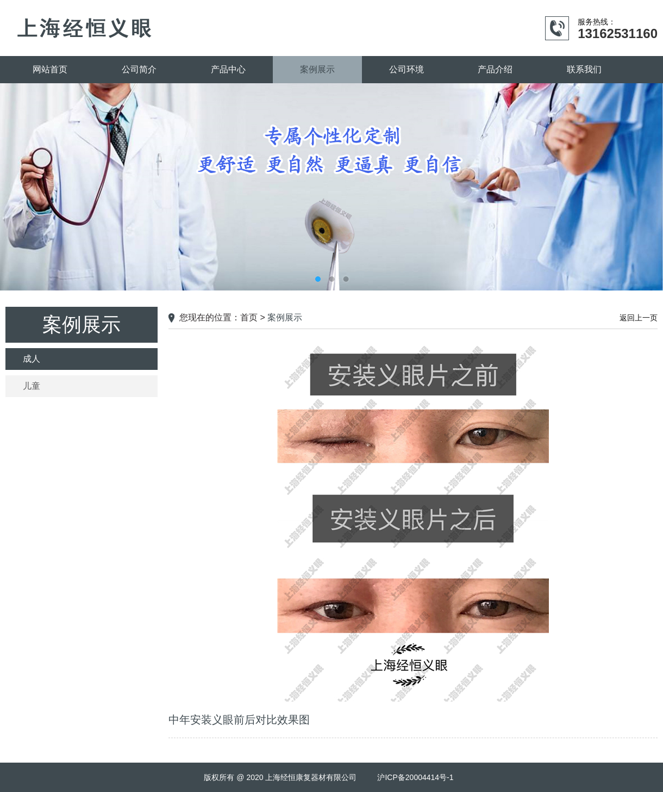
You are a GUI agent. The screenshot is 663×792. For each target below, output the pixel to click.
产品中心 (228, 69)
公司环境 (406, 69)
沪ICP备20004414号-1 (415, 777)
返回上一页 (639, 317)
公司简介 (139, 69)
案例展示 (317, 69)
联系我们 (584, 69)
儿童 (31, 386)
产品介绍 (495, 69)
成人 (31, 358)
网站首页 (50, 69)
